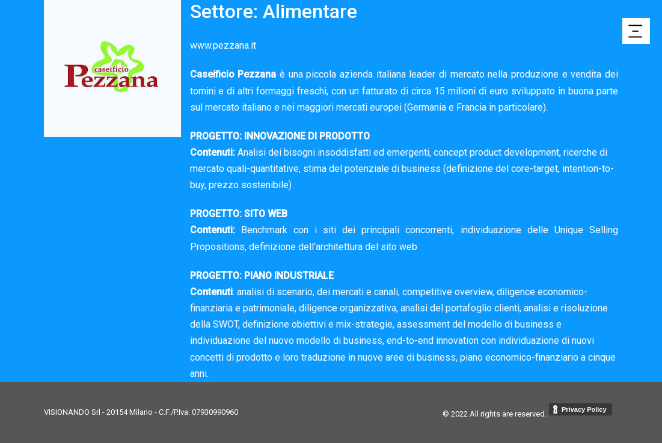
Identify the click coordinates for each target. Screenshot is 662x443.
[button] (636, 31)
